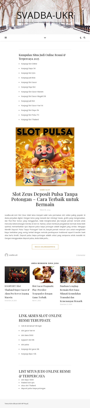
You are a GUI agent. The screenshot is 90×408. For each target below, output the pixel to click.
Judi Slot (31, 101)
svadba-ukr (13, 255)
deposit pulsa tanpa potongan (33, 388)
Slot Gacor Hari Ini (35, 105)
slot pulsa (25, 344)
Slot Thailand (33, 119)
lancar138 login (36, 326)
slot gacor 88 (33, 349)
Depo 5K (32, 68)
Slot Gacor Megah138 (37, 96)
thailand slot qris (27, 382)
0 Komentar (80, 255)
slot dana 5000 (27, 335)
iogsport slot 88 (27, 340)
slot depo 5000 (27, 380)
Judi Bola (31, 77)
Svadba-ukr (45, 15)
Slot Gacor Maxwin (35, 91)
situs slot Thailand (28, 385)
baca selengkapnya (45, 247)
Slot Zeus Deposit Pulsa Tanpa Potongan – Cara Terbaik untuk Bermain (45, 199)
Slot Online (32, 63)
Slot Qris (31, 73)
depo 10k (32, 354)
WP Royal (24, 403)
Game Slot (45, 190)
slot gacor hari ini (28, 330)
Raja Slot (32, 87)
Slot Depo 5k (33, 110)
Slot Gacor (32, 82)
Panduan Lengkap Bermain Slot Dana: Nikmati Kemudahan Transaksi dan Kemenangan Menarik (71, 294)
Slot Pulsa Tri (33, 115)
